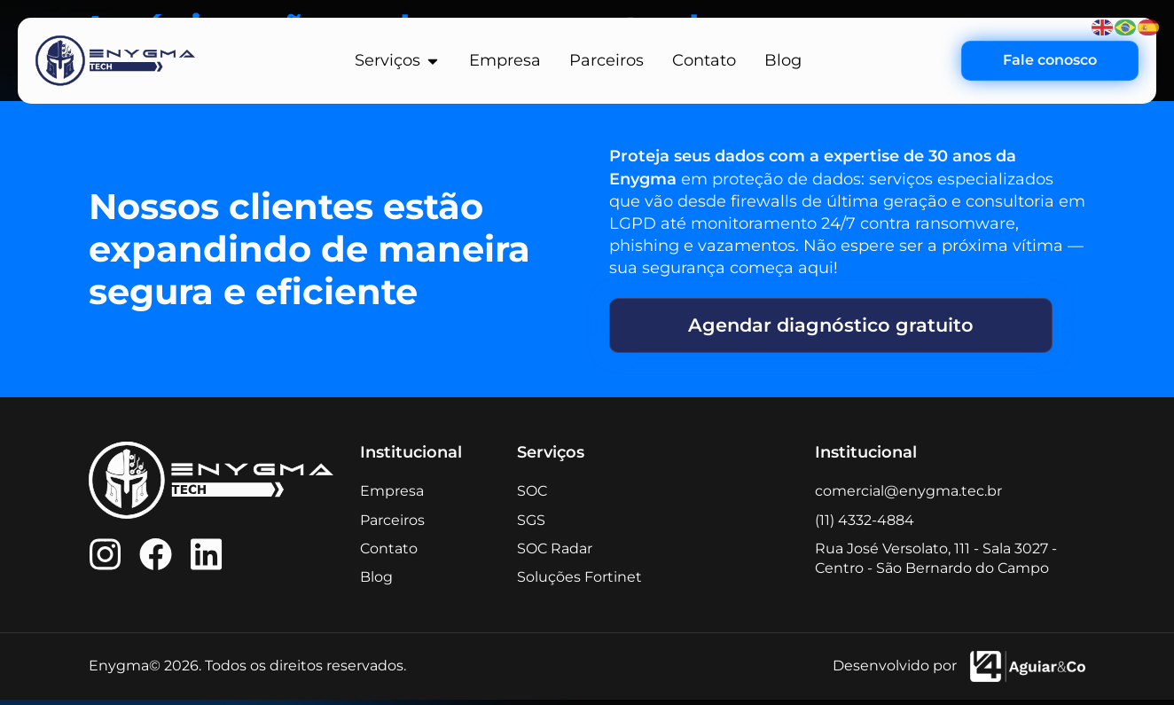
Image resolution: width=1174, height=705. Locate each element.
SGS (531, 524)
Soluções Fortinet (579, 582)
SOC (532, 496)
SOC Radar (554, 553)
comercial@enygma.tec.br (908, 496)
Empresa (392, 496)
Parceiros (392, 524)
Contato (389, 553)
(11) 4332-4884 (864, 524)
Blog (376, 582)
